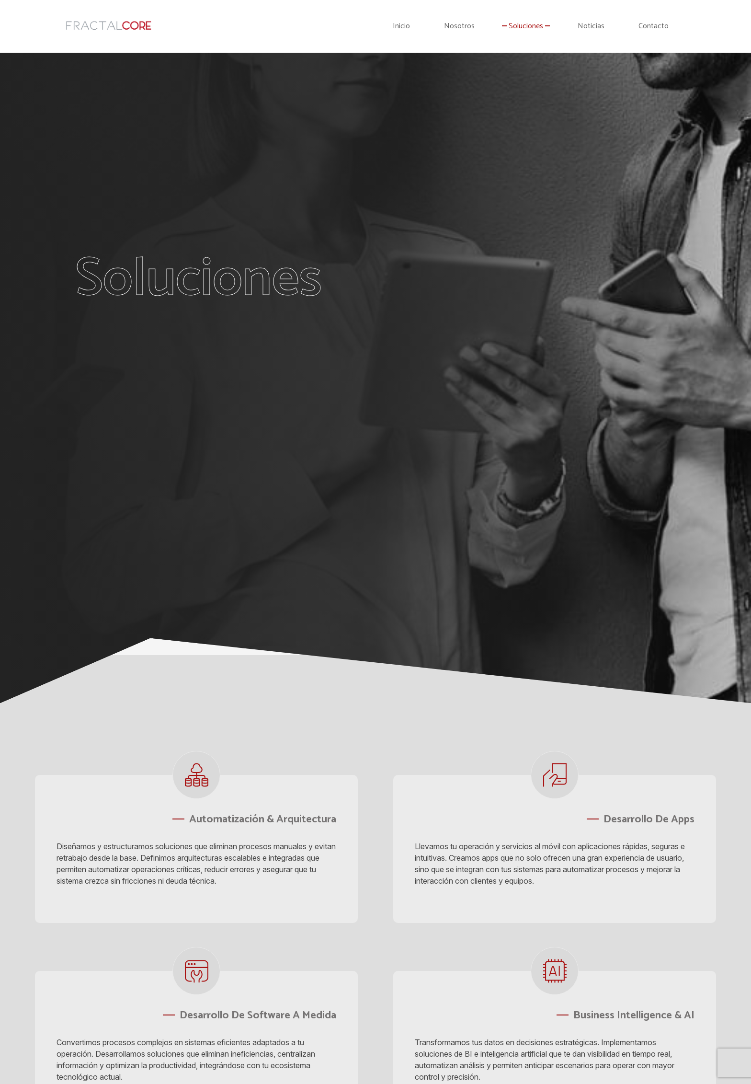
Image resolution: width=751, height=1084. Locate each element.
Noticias (591, 26)
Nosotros (459, 26)
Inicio (401, 26)
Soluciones (526, 26)
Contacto (653, 26)
